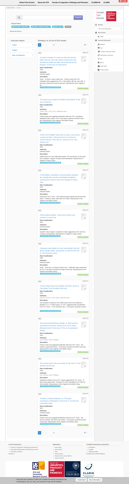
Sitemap (11, 454)
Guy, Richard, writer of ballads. (49, 340)
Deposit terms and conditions (63, 456)
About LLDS (58, 449)
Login (123, 1)
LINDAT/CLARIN (93, 451)
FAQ (56, 451)
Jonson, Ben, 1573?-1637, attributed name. (53, 111)
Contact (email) (59, 458)
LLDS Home (10, 7)
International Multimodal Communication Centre (24, 449)
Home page (58, 447)
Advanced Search (16, 31)
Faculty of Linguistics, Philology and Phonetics (24, 447)
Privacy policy (59, 454)
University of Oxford (16, 451)
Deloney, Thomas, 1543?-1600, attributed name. (55, 297)
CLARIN (90, 449)
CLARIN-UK (91, 447)
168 (54, 45)
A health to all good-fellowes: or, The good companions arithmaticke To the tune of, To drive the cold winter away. (59, 401)
